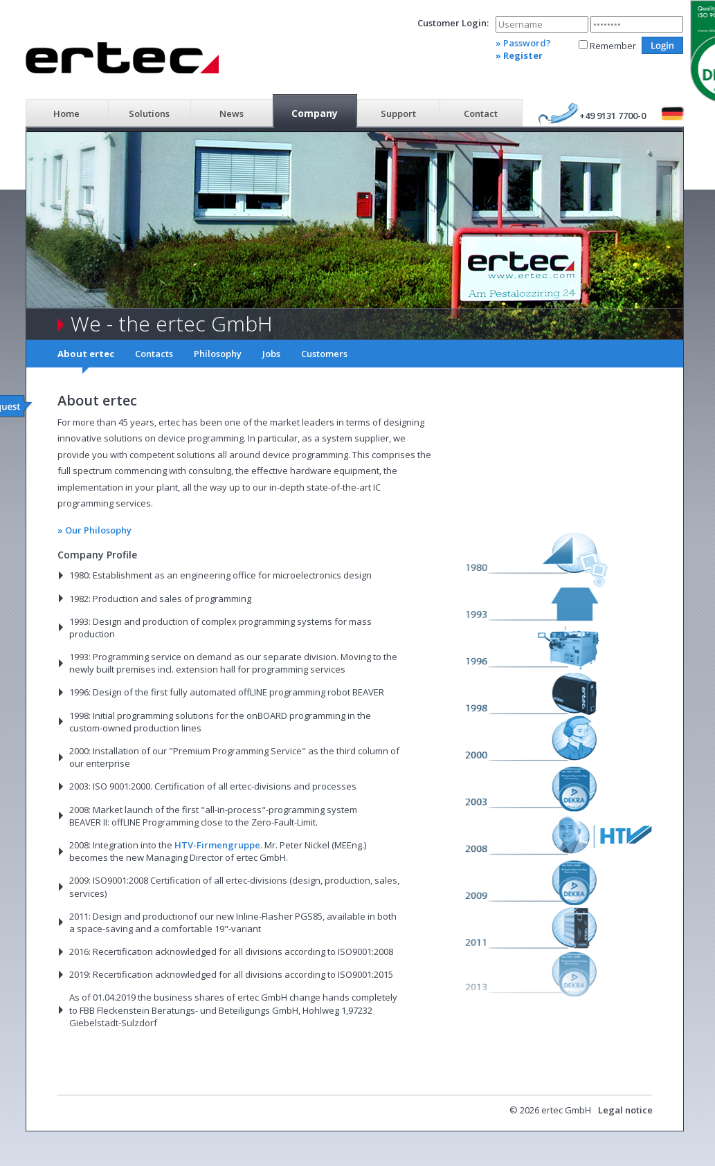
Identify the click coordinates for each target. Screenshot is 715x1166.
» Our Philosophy (94, 530)
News (231, 113)
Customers (324, 353)
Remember (613, 45)
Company (314, 113)
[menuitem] (67, 112)
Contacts (154, 353)
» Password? (523, 43)
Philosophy (218, 353)
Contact (481, 113)
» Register (519, 55)
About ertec (85, 353)
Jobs (271, 353)
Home (66, 113)
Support (398, 113)
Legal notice (625, 1110)
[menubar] (274, 112)
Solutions (149, 113)
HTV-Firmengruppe (217, 845)
